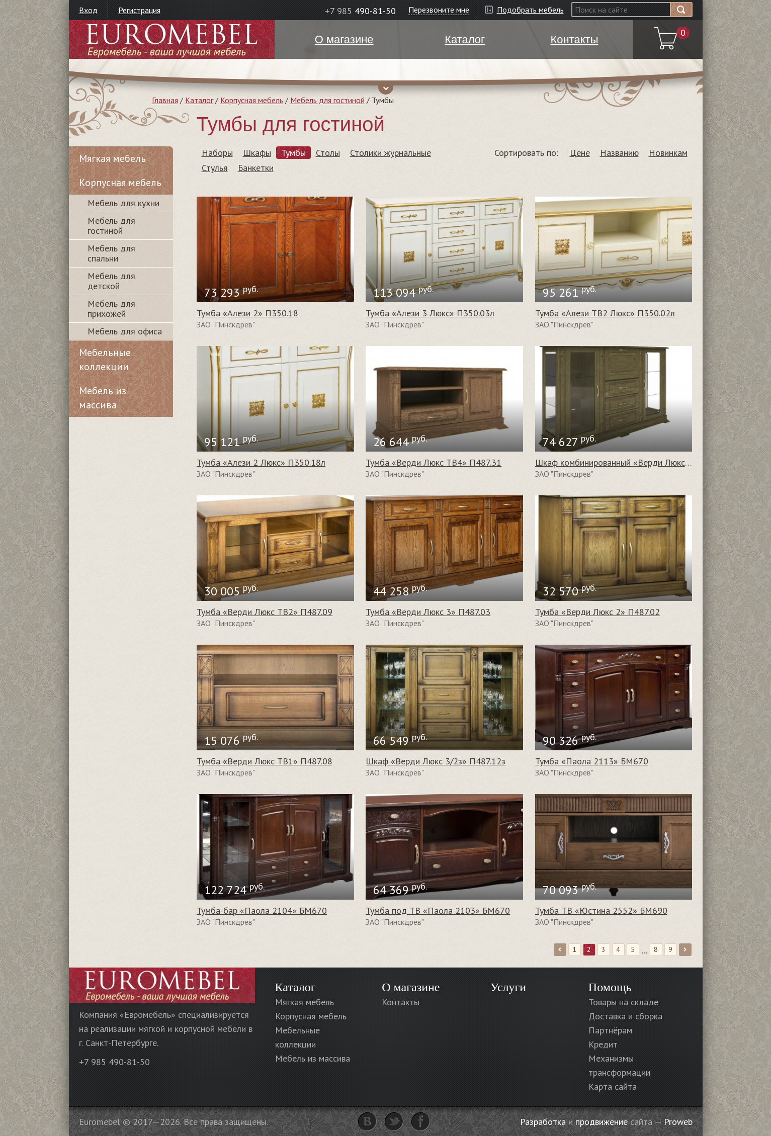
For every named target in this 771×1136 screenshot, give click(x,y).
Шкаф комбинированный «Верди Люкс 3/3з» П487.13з (641, 462)
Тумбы (293, 152)
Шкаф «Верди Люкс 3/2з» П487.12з (435, 761)
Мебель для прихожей (111, 308)
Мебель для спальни (111, 253)
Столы (328, 152)
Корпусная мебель (251, 100)
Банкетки (256, 167)
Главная (165, 100)
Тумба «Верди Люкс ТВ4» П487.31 (433, 462)
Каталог (199, 100)
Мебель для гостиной (327, 100)
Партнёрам (610, 1030)
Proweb (678, 1121)
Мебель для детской (111, 281)
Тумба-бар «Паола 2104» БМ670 (262, 910)
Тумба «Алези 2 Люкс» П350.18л (261, 462)
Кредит (603, 1044)
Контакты (400, 1002)
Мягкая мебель (112, 158)
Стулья (215, 167)
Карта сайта (612, 1086)
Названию (619, 152)
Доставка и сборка (625, 1016)
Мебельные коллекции (105, 359)
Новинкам (668, 152)
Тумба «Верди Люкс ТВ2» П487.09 (264, 612)
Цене (580, 152)
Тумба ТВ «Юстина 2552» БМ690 (601, 910)
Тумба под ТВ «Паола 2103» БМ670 (438, 910)
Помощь (610, 987)
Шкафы (257, 152)
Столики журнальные (390, 152)
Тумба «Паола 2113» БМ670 (591, 761)
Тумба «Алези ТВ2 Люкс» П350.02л (605, 313)
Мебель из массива (102, 397)
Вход (88, 10)
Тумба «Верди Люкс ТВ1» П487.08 (264, 761)
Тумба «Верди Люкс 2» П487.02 (597, 612)
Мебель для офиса (125, 331)
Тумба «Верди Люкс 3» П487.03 (428, 612)
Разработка (543, 1121)
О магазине (411, 987)
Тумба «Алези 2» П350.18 (247, 313)
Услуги (508, 987)
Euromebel (172, 39)
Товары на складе (623, 1002)
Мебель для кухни (123, 203)
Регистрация (139, 10)
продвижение (601, 1121)
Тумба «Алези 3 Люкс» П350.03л (430, 313)
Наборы (217, 152)
